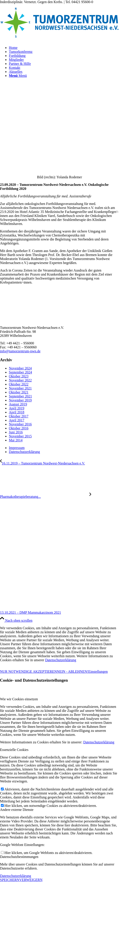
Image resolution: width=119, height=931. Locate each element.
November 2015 (20, 436)
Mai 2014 (16, 440)
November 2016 (20, 424)
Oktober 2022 (18, 384)
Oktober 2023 (18, 376)
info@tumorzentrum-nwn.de (20, 351)
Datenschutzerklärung (60, 660)
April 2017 (16, 420)
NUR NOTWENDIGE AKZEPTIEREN (28, 671)
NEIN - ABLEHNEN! (72, 671)
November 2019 (20, 400)
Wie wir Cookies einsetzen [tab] (19, 699)
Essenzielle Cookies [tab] (14, 750)
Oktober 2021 (18, 392)
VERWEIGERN (30, 880)
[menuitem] (64, 48)
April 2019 (16, 408)
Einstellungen (98, 671)
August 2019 (18, 404)
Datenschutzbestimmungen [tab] (19, 857)
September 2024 (20, 372)
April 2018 (16, 412)
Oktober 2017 (18, 416)
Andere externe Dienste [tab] (16, 810)
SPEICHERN (9, 880)
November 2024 (20, 368)
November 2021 (20, 388)
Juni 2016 (16, 432)
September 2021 (20, 396)
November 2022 (20, 380)
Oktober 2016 (18, 428)
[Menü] (18, 75)
